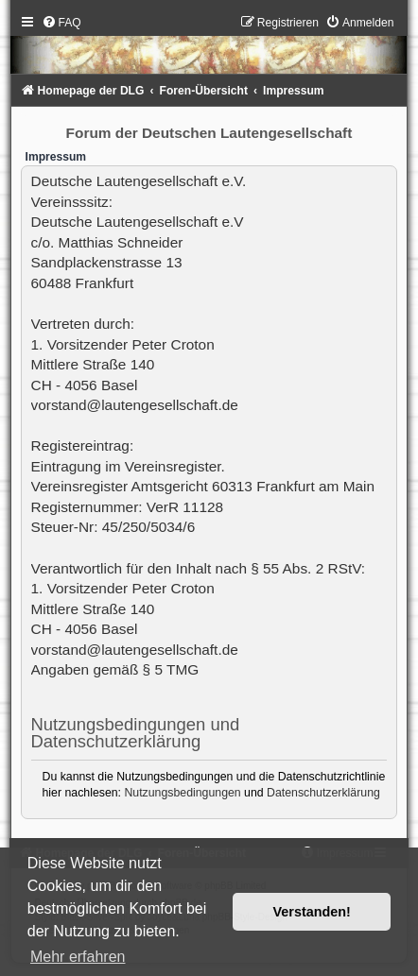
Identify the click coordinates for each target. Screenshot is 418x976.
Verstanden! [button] (312, 911)
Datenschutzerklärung (323, 792)
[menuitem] (61, 22)
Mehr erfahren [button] (78, 957)
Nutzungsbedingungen (182, 792)
